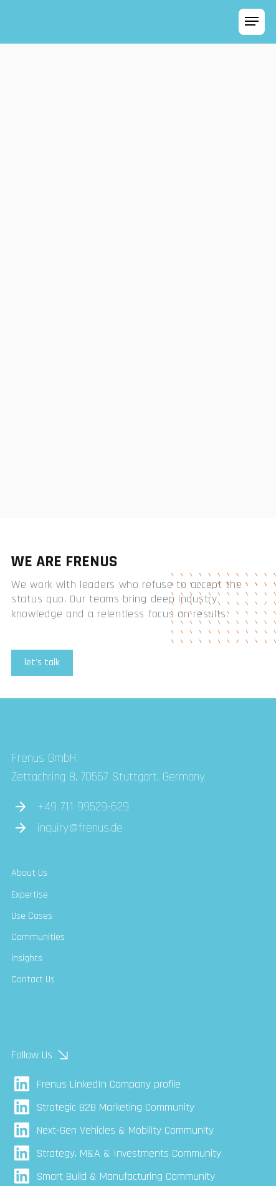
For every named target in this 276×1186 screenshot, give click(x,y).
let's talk (42, 662)
